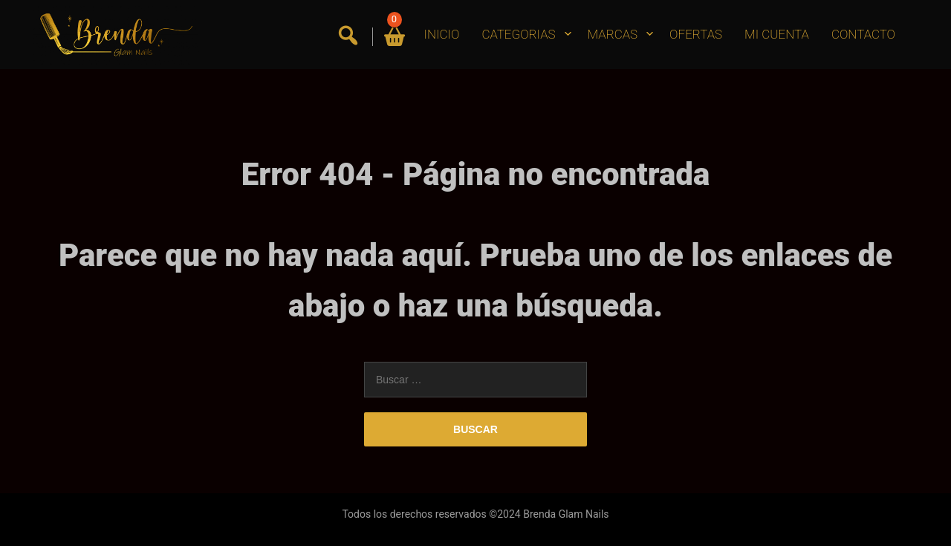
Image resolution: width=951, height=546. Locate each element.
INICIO (442, 34)
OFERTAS (695, 34)
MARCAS (613, 34)
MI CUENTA (776, 34)
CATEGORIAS (518, 34)
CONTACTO (863, 34)
